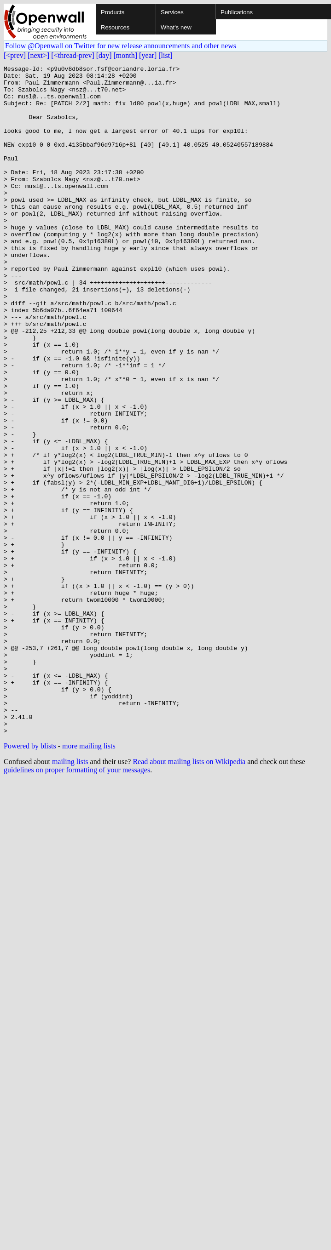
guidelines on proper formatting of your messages (77, 904)
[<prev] (15, 55)
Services (172, 12)
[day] (104, 55)
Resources (115, 27)
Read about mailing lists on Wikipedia (189, 895)
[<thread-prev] (72, 55)
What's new (176, 27)
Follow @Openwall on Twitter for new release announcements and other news (120, 46)
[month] (126, 55)
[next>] (38, 55)
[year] (148, 55)
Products (112, 12)
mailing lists (70, 895)
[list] (165, 55)
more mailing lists (89, 880)
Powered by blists (30, 880)
